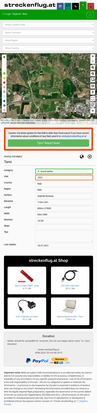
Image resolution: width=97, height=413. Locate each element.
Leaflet (5, 120)
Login (6, 14)
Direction (8, 219)
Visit (6, 176)
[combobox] (48, 25)
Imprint (83, 401)
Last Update (10, 244)
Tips (6, 232)
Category (8, 170)
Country (8, 182)
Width (7, 213)
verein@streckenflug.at (72, 136)
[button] (92, 56)
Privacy (7, 404)
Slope (6, 226)
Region (7, 189)
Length (7, 207)
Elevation (8, 201)
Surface (8, 195)
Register (16, 14)
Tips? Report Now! (48, 143)
